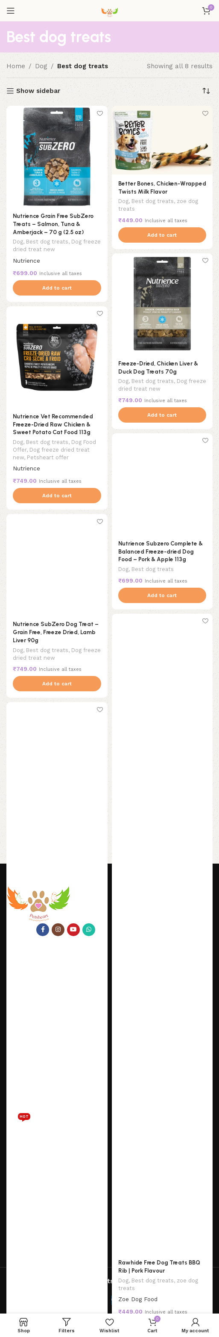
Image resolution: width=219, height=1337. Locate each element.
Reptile (18, 1123)
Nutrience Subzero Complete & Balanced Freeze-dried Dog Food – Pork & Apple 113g (160, 551)
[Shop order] (206, 90)
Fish (12, 1082)
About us (19, 1000)
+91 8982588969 (49, 1244)
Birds (13, 1111)
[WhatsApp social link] (88, 929)
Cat (11, 1067)
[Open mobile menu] (10, 10)
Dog (41, 66)
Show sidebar (38, 91)
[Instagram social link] (58, 929)
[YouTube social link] (73, 929)
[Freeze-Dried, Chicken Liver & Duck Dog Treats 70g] (162, 303)
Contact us (22, 1015)
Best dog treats (47, 241)
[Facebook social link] (42, 929)
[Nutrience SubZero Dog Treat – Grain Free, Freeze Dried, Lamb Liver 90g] (57, 564)
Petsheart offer (48, 457)
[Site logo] (109, 10)
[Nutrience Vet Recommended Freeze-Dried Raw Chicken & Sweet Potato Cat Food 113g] (57, 356)
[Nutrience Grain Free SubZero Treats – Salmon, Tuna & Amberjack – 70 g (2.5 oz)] (57, 156)
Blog (13, 1029)
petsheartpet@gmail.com (66, 1262)
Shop (13, 986)
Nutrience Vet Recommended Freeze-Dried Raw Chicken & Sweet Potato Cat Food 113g (53, 424)
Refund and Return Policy (43, 1178)
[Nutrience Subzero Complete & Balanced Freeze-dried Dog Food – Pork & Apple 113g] (162, 483)
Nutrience (26, 260)
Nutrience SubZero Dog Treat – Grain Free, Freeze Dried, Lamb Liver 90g (56, 632)
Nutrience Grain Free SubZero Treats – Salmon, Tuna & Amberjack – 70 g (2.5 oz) (53, 223)
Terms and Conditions (37, 1207)
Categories (25, 1053)
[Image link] (38, 903)
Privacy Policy (26, 1163)
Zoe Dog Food (138, 1299)
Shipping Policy (28, 1192)
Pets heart (25, 971)
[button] (57, 288)
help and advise (33, 1149)
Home (15, 66)
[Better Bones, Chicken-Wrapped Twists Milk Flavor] (162, 140)
